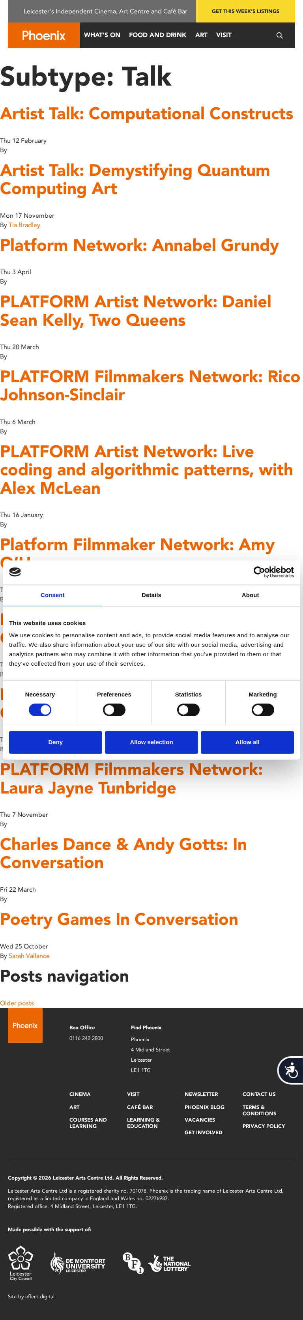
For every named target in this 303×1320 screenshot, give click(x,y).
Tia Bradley (24, 225)
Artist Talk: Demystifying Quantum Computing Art (135, 179)
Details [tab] (151, 594)
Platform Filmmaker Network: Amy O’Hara (137, 553)
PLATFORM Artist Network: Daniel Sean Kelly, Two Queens (135, 310)
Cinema (80, 1094)
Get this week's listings (245, 11)
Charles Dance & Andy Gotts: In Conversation (123, 853)
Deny (55, 742)
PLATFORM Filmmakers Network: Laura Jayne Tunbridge (131, 778)
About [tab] (250, 594)
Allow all (248, 742)
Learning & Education (143, 1123)
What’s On (102, 35)
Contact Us (259, 1094)
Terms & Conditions (259, 1110)
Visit (224, 35)
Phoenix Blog (204, 1107)
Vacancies (200, 1120)
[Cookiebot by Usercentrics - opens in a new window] (259, 572)
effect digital (39, 1296)
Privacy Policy (264, 1126)
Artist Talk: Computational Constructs (146, 113)
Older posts (17, 1003)
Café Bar (140, 1107)
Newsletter (201, 1094)
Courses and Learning (88, 1123)
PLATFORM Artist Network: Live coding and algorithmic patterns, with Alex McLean (146, 469)
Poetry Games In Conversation (119, 919)
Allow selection (151, 742)
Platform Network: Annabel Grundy (139, 245)
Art (201, 35)
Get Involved (204, 1132)
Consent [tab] (53, 594)
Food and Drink (158, 35)
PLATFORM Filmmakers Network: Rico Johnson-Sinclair (150, 385)
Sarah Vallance (29, 956)
